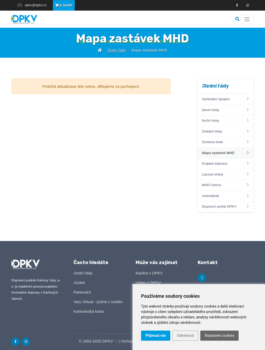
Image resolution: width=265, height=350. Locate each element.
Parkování (82, 292)
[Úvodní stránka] (100, 50)
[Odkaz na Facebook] (237, 5)
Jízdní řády (116, 50)
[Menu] (247, 19)
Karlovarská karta (88, 311)
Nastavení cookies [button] (219, 335)
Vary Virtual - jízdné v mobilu (98, 302)
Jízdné (79, 282)
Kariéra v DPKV (149, 273)
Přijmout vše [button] (155, 335)
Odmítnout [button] (185, 335)
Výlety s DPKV (148, 282)
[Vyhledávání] (237, 19)
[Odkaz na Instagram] (26, 342)
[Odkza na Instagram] (247, 5)
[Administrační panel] (116, 341)
